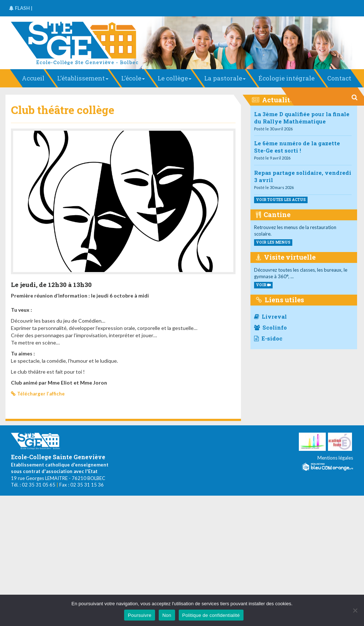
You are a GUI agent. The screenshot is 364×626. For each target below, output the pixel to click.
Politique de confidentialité (211, 615)
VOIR (263, 285)
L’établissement (82, 78)
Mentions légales (335, 458)
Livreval (270, 316)
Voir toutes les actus (281, 199)
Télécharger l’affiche (41, 394)
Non (166, 615)
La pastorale (225, 78)
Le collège (174, 78)
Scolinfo (270, 327)
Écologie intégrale (286, 78)
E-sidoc (268, 338)
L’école (133, 78)
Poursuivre (139, 615)
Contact (339, 78)
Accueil (33, 78)
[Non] (355, 610)
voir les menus (273, 242)
